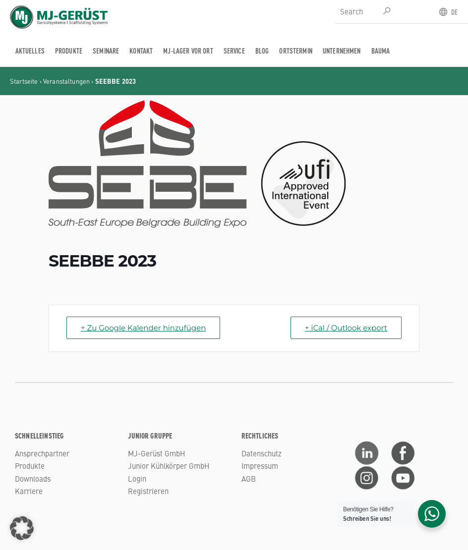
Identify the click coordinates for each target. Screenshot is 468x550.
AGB (248, 478)
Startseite (24, 81)
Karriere (29, 491)
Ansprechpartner (42, 453)
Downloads (33, 478)
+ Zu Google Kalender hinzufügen (143, 327)
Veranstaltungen (66, 81)
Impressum (259, 465)
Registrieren (148, 491)
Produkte (30, 465)
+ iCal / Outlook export (346, 327)
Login (137, 478)
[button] (22, 528)
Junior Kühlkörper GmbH (168, 465)
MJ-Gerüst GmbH (156, 453)
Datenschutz (261, 453)
